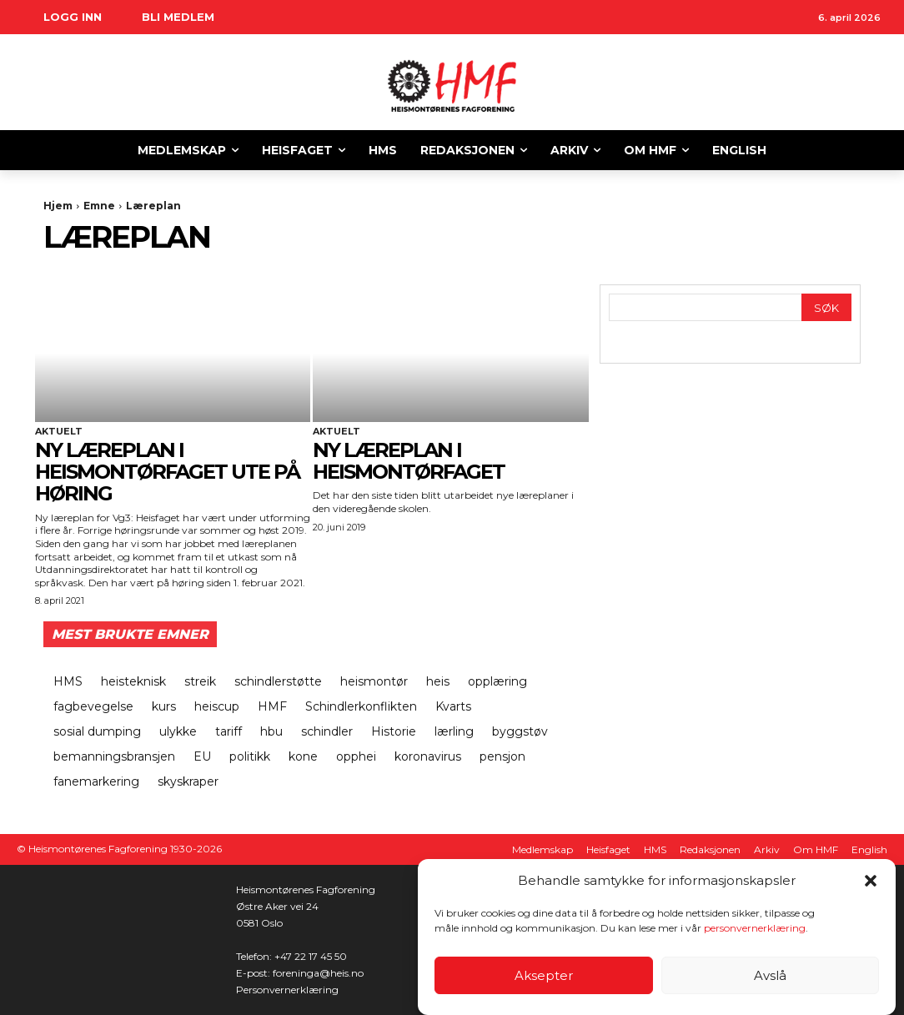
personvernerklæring (755, 928)
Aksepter (544, 975)
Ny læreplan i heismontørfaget (409, 461)
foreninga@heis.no (318, 973)
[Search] (826, 307)
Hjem (58, 205)
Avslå (770, 975)
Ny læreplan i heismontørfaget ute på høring (167, 472)
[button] (870, 880)
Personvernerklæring (287, 989)
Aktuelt (59, 431)
